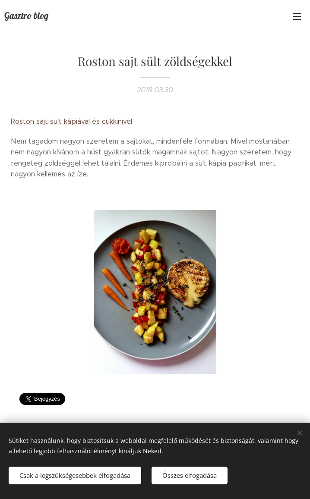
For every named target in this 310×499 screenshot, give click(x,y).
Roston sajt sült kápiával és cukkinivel (71, 121)
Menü (297, 16)
